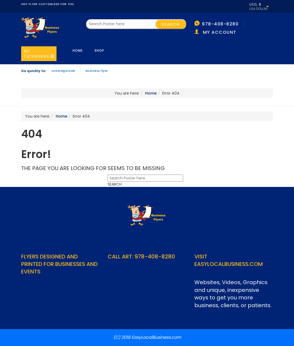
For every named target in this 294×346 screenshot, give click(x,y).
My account (219, 32)
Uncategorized (63, 71)
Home (78, 50)
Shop (99, 50)
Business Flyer (97, 71)
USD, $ (255, 4)
